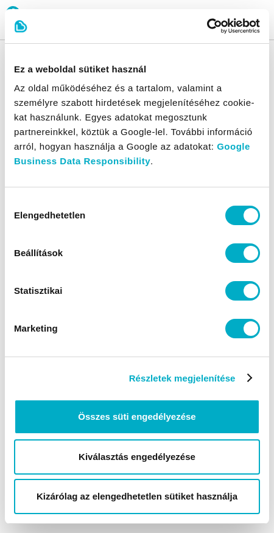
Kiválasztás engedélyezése (137, 456)
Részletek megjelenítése (182, 378)
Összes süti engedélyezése (136, 416)
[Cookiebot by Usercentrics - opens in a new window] (206, 26)
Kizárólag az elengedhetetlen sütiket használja (137, 496)
